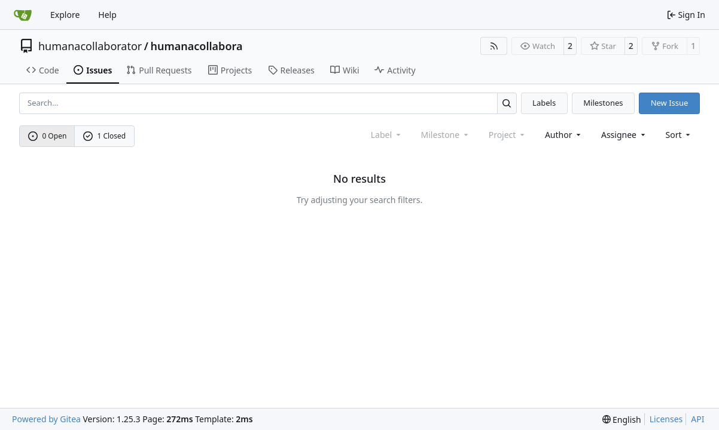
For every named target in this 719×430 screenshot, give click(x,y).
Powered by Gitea (46, 419)
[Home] (22, 15)
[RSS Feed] (494, 46)
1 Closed (104, 136)
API (697, 419)
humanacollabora (196, 46)
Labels (544, 102)
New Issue (669, 102)
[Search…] (507, 103)
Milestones (603, 102)
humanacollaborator (90, 46)
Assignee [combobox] (624, 134)
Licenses (666, 419)
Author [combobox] (564, 134)
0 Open (47, 136)
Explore (65, 14)
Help (107, 14)
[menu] (679, 134)
